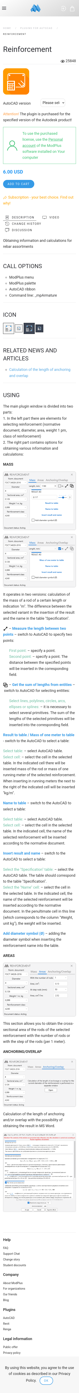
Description (19, 217)
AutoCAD (9, 1318)
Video (50, 217)
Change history (23, 224)
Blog (6, 1300)
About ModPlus (13, 1283)
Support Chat (11, 1253)
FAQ (5, 1248)
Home (7, 28)
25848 (68, 61)
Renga (7, 1329)
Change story (11, 1259)
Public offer (10, 1347)
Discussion (18, 230)
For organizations (14, 1288)
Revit (6, 1323)
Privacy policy (11, 1352)
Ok (46, 1380)
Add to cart (19, 184)
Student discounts (14, 1265)
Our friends (10, 1294)
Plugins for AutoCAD (36, 28)
